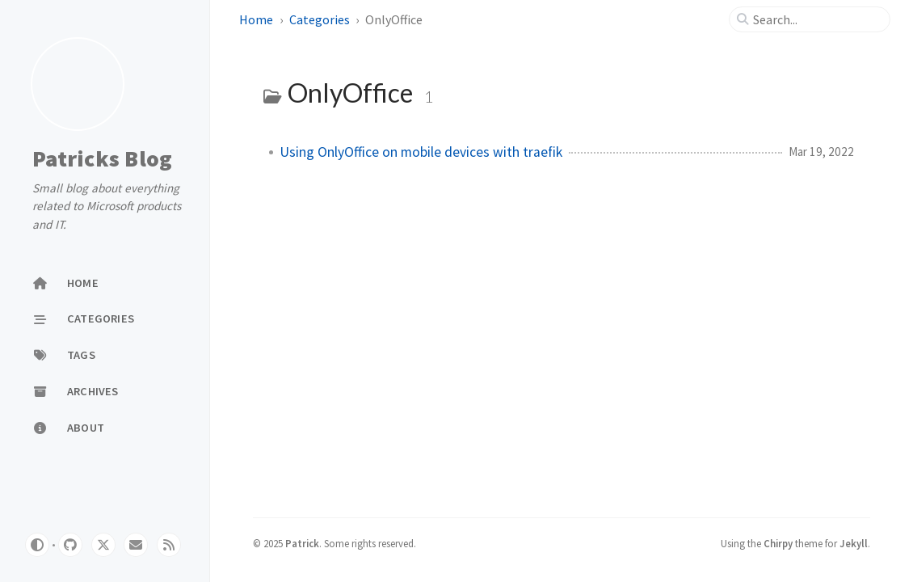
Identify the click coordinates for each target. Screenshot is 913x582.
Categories (319, 19)
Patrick (302, 543)
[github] (70, 545)
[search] (816, 19)
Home (256, 19)
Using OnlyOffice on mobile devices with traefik (421, 152)
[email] (135, 545)
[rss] (169, 545)
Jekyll (853, 543)
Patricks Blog (102, 159)
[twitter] (103, 545)
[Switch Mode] (37, 545)
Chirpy (778, 543)
